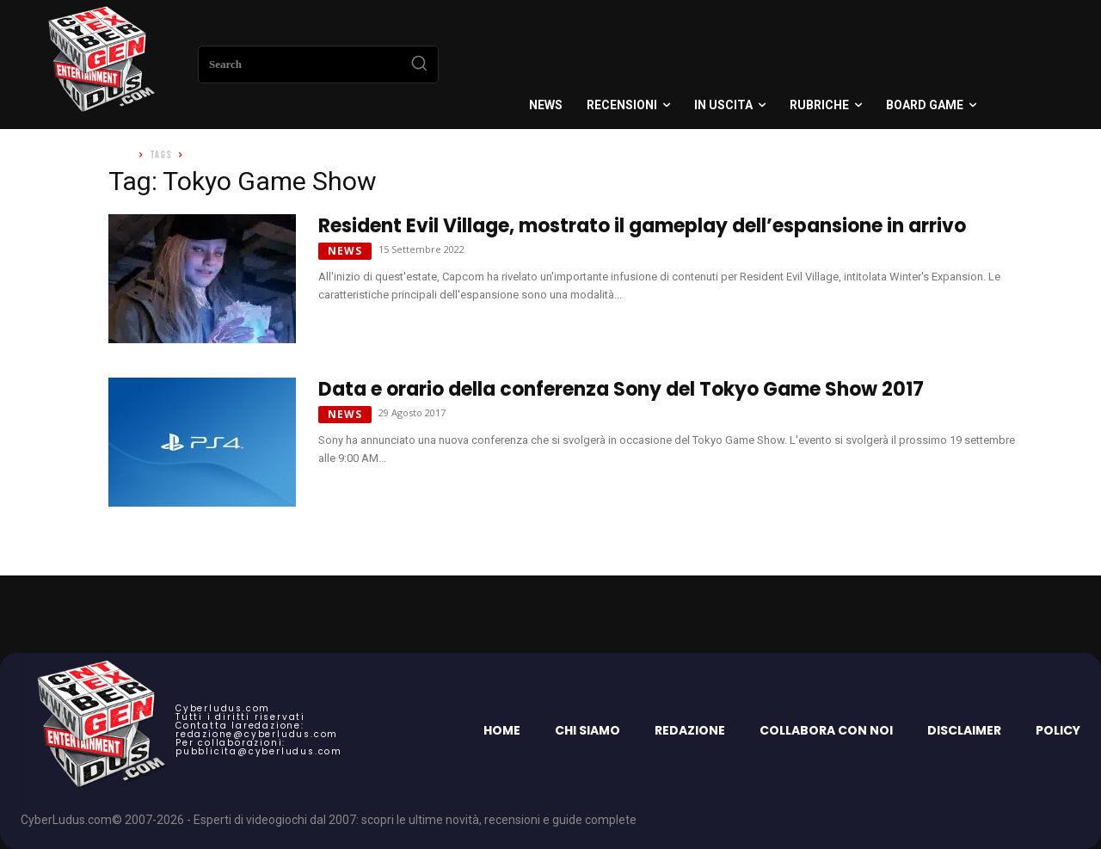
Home (120, 155)
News (345, 250)
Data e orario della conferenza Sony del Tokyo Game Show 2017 (621, 389)
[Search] (419, 64)
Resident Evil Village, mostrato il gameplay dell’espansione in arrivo (642, 225)
